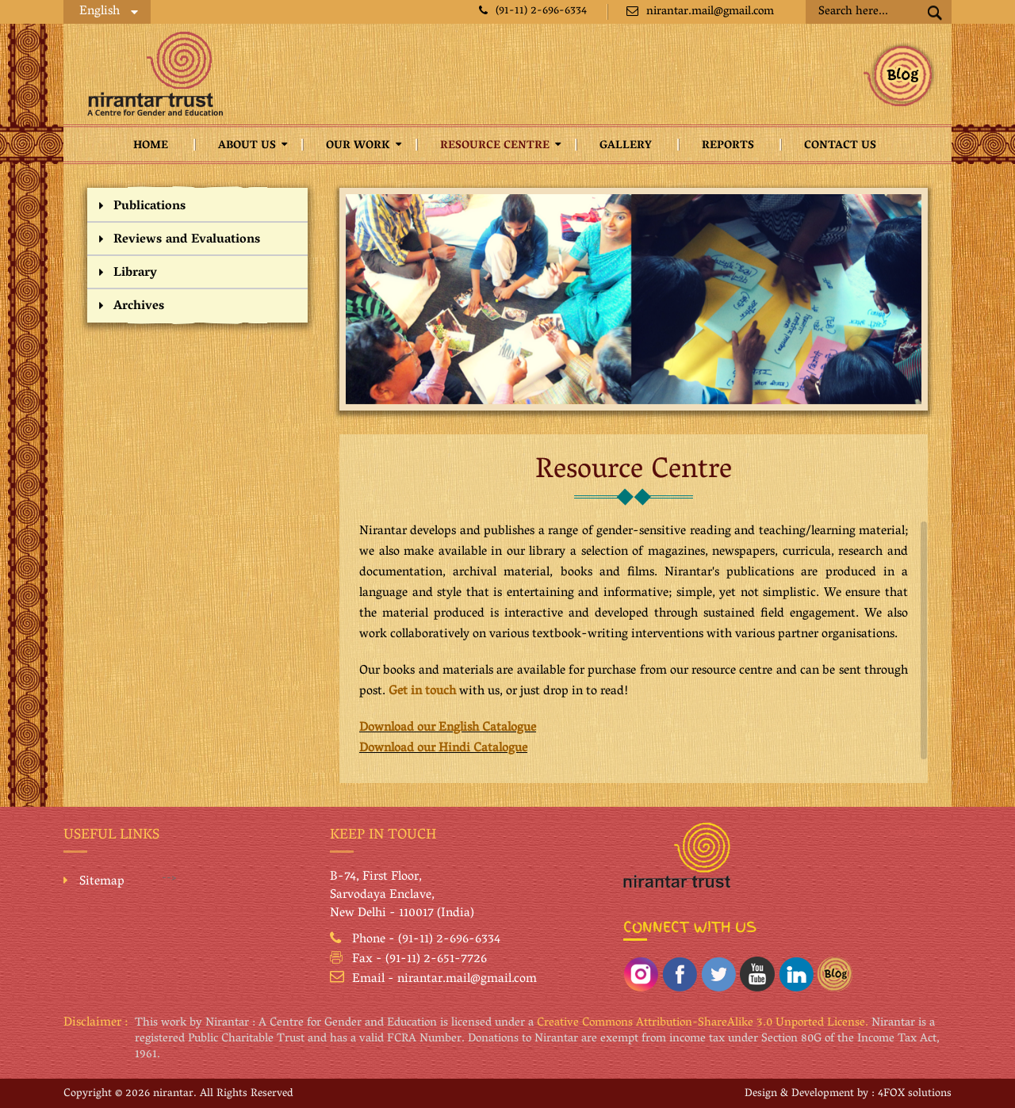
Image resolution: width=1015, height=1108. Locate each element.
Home (150, 146)
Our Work (358, 146)
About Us (247, 146)
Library (135, 273)
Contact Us (840, 146)
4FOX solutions (915, 1094)
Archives (138, 307)
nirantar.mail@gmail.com (700, 12)
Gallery (625, 146)
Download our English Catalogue (447, 728)
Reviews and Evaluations (186, 240)
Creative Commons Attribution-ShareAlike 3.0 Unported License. (702, 1023)
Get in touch (422, 692)
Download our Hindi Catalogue (443, 749)
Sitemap (101, 882)
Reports (728, 146)
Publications (149, 207)
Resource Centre (495, 146)
